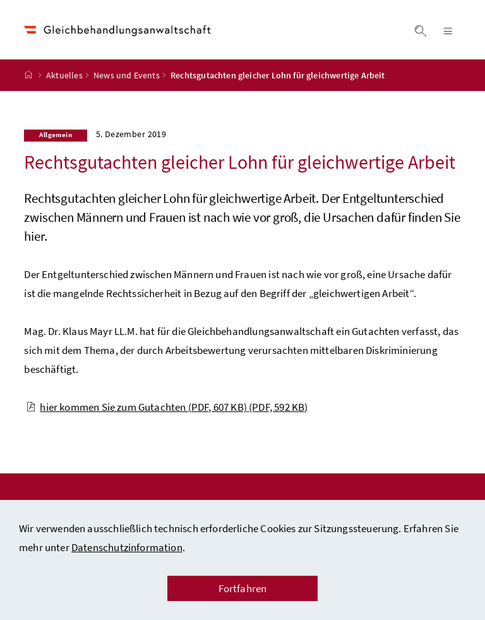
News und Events (126, 75)
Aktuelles (64, 75)
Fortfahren (243, 588)
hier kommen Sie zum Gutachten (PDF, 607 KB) (167, 407)
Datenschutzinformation (127, 547)
